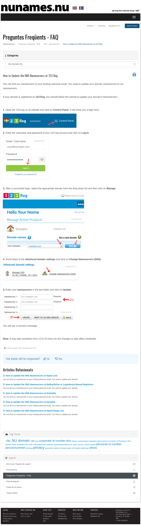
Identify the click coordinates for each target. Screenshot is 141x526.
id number (112, 441)
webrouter (85, 448)
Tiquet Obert (70, 493)
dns (68, 440)
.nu (7, 441)
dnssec (74, 441)
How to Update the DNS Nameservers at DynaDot (29, 402)
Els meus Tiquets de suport (70, 464)
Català (91, 26)
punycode (49, 448)
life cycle (29, 445)
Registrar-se (114, 26)
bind (36, 441)
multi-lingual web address (43, 445)
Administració (9, 44)
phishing (29, 448)
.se (32, 440)
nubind (86, 445)
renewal (63, 448)
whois (93, 447)
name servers (78, 445)
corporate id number (52, 440)
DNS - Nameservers (51, 44)
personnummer (15, 447)
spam (69, 448)
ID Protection (122, 441)
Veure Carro (132, 26)
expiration (93, 441)
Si (46, 358)
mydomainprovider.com (63, 445)
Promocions (70, 470)
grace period (102, 441)
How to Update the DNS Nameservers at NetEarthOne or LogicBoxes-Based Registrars (48, 384)
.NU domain (20, 441)
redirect (56, 448)
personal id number (109, 444)
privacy (39, 447)
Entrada (101, 26)
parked (93, 445)
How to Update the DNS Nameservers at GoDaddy (29, 393)
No (58, 358)
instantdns (21, 445)
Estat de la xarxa (70, 487)
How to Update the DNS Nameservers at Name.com (30, 375)
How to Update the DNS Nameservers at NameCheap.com (33, 411)
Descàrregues (70, 481)
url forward (76, 448)
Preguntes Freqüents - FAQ (29, 44)
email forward (83, 441)
